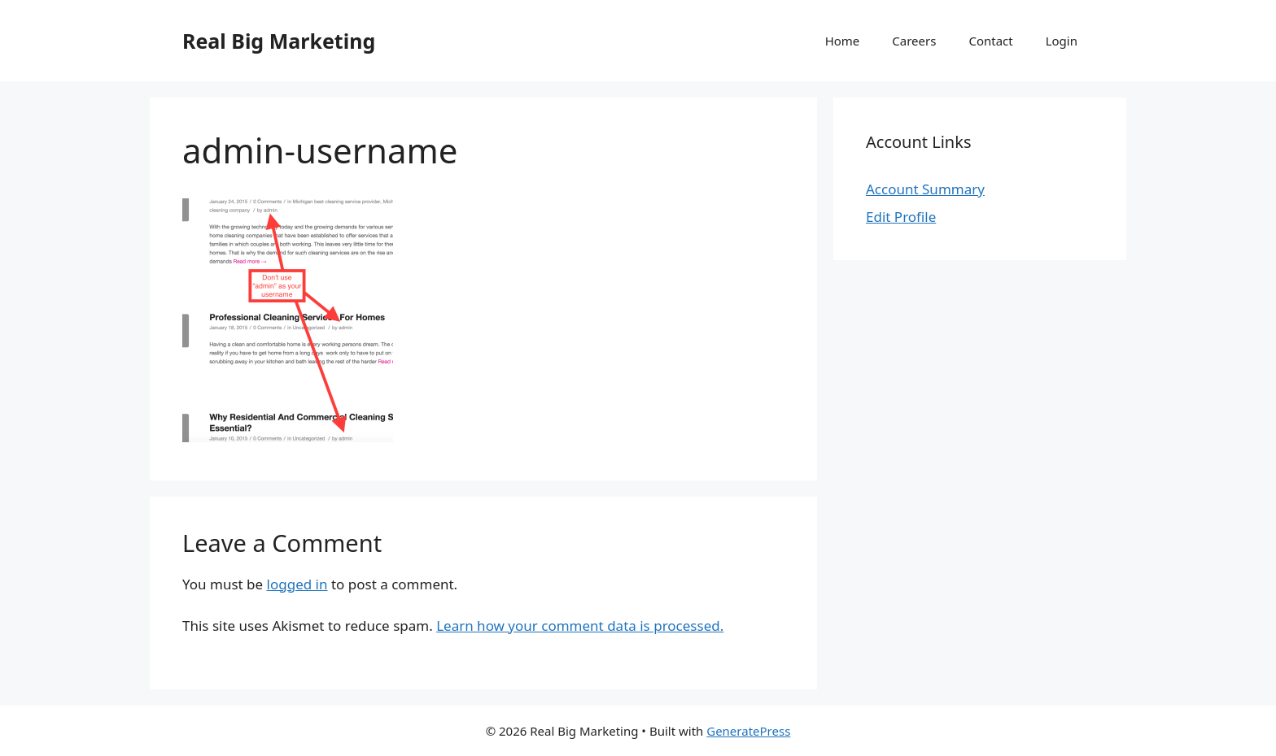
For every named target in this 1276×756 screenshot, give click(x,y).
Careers (914, 41)
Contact (990, 41)
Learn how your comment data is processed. (579, 625)
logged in (297, 584)
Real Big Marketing (278, 40)
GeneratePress (748, 731)
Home (842, 41)
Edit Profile (901, 216)
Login (1061, 41)
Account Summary (925, 189)
